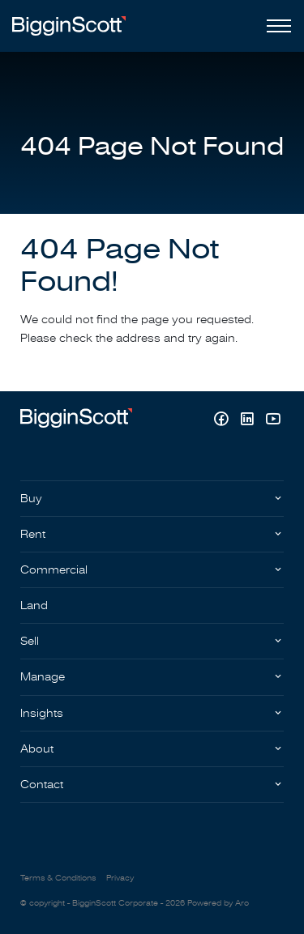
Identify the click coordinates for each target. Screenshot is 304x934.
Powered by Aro (218, 903)
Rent (32, 534)
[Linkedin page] (249, 421)
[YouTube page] (273, 421)
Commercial (54, 570)
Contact (41, 784)
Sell (29, 641)
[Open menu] (275, 26)
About (37, 749)
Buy (31, 498)
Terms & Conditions (58, 878)
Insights (41, 713)
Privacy (120, 878)
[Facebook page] (223, 421)
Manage (42, 677)
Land (34, 605)
